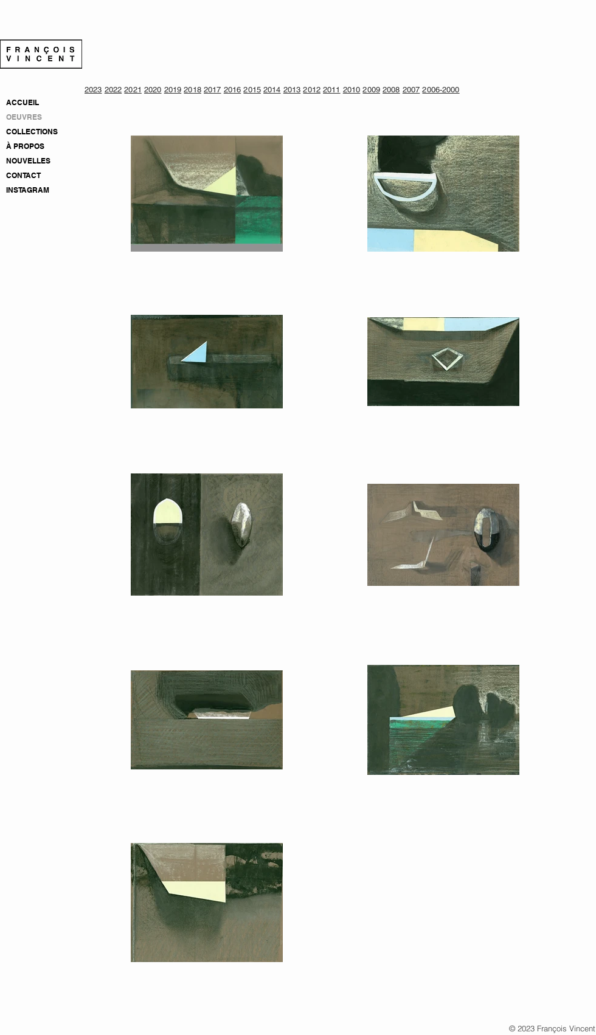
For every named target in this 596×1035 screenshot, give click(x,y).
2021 (133, 89)
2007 (411, 89)
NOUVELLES (28, 160)
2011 (332, 89)
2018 (192, 89)
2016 (232, 89)
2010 (352, 89)
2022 (113, 89)
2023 (93, 89)
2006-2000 (440, 89)
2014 (272, 89)
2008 (391, 89)
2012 (312, 89)
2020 (153, 89)
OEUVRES (24, 117)
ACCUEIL (22, 102)
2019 (173, 89)
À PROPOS (25, 146)
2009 (371, 89)
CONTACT (23, 175)
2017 (212, 89)
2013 (292, 89)
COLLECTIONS (32, 131)
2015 (252, 89)
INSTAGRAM (27, 189)
